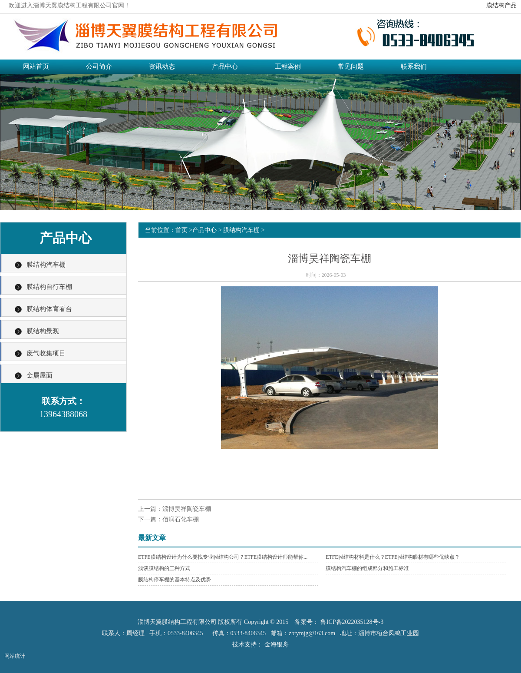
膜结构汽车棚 (46, 264)
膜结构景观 (42, 331)
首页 (181, 230)
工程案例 (288, 66)
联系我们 (414, 66)
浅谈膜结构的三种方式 (164, 568)
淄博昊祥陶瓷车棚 (186, 509)
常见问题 (351, 66)
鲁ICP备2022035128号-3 (351, 622)
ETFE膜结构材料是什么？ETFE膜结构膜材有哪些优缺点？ (393, 557)
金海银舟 (276, 644)
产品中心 (225, 66)
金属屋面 (39, 375)
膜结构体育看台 (49, 308)
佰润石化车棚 (180, 519)
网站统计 (14, 656)
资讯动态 (162, 66)
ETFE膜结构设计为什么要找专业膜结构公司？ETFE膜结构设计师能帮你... (222, 557)
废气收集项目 (46, 353)
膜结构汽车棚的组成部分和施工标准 (367, 568)
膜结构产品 (501, 5)
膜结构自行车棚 (49, 286)
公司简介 (99, 66)
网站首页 (36, 66)
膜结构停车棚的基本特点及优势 (174, 580)
